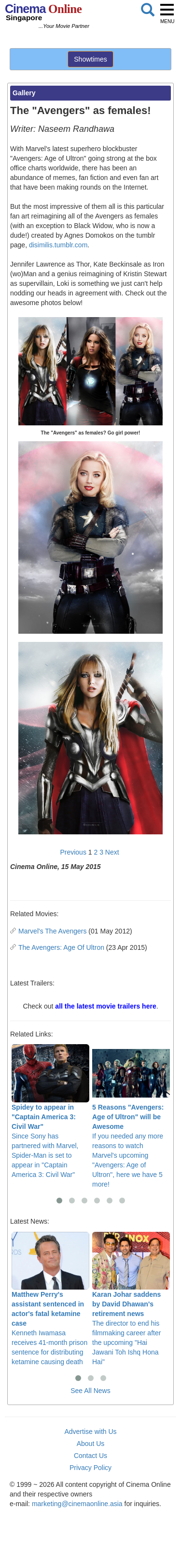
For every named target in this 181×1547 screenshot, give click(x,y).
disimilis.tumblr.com (58, 245)
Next (112, 852)
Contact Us (90, 1455)
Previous (73, 852)
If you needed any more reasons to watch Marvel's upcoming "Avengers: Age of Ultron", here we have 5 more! (131, 1116)
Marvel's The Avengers (52, 931)
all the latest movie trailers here (105, 1006)
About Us (91, 1443)
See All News (90, 1390)
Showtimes (90, 59)
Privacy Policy (90, 1467)
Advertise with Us (90, 1431)
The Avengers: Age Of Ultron (61, 947)
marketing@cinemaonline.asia (77, 1504)
